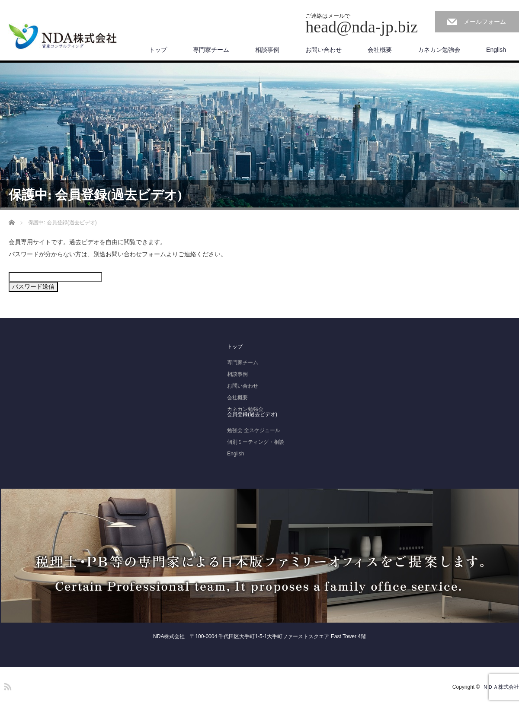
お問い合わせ (323, 49)
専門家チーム (211, 49)
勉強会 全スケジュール (253, 430)
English (496, 49)
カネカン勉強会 (439, 49)
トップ (158, 49)
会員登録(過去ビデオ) (252, 414)
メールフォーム (485, 21)
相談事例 (267, 49)
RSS (6, 685)
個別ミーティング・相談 (255, 442)
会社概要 (380, 49)
